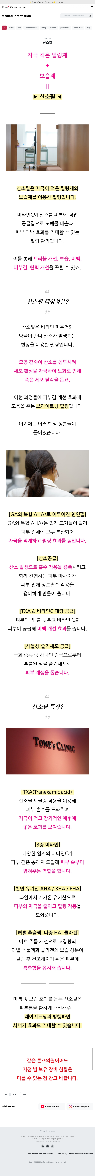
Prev (15, 1094)
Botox (11, 28)
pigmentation (64, 28)
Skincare (53, 28)
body (88, 28)
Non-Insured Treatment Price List (41, 1153)
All (4, 28)
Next (24, 1094)
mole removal (78, 28)
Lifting (44, 28)
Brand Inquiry (62, 1153)
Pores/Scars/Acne (31, 28)
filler (19, 28)
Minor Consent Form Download (81, 1153)
